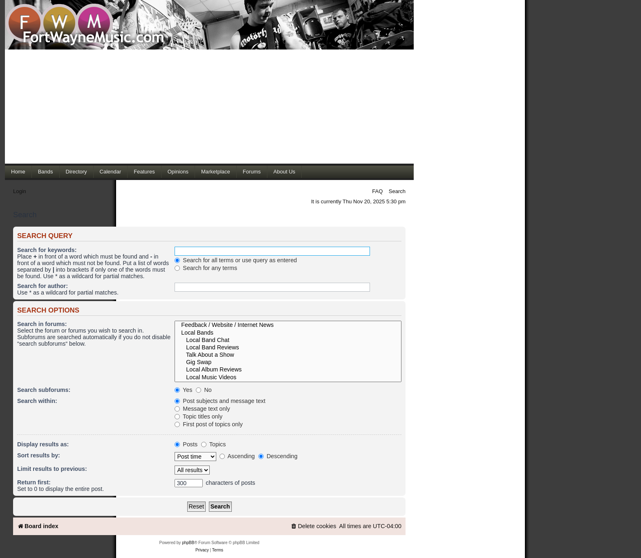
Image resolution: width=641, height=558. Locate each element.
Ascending (237, 456)
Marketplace (215, 172)
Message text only (202, 408)
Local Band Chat (288, 340)
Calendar (110, 172)
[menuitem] (313, 526)
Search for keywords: (46, 250)
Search (397, 191)
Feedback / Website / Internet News (288, 325)
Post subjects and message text (220, 401)
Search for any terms (206, 268)
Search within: (37, 401)
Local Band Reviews (288, 347)
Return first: (34, 482)
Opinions (178, 172)
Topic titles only (198, 416)
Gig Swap (288, 362)
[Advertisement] (209, 106)
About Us (284, 172)
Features (144, 172)
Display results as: (43, 444)
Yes (183, 390)
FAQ (377, 191)
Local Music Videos (288, 377)
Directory (76, 172)
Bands (45, 172)
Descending (277, 456)
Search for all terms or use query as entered (236, 260)
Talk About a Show (288, 355)
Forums (252, 172)
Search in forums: (42, 324)
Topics (213, 444)
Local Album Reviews (288, 370)
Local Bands (288, 333)
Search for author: (42, 286)
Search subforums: (43, 390)
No (203, 390)
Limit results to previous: (52, 469)
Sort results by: (38, 455)
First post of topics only (208, 424)
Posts (186, 444)
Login (19, 191)
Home (18, 172)
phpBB (188, 542)
